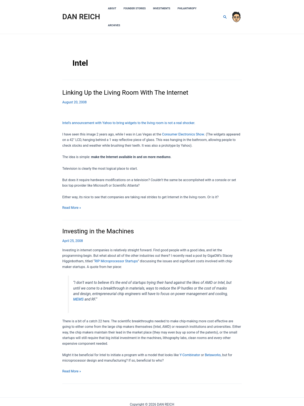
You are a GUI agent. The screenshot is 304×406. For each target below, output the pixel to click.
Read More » (71, 191)
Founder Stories (142, 8)
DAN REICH (81, 8)
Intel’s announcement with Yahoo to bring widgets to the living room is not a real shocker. (128, 106)
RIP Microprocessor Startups (116, 244)
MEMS (78, 282)
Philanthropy (189, 8)
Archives (210, 8)
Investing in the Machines (98, 214)
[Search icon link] (225, 8)
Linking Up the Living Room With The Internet (125, 75)
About (121, 8)
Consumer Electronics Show (182, 117)
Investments (166, 8)
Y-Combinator (190, 338)
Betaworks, (213, 338)
